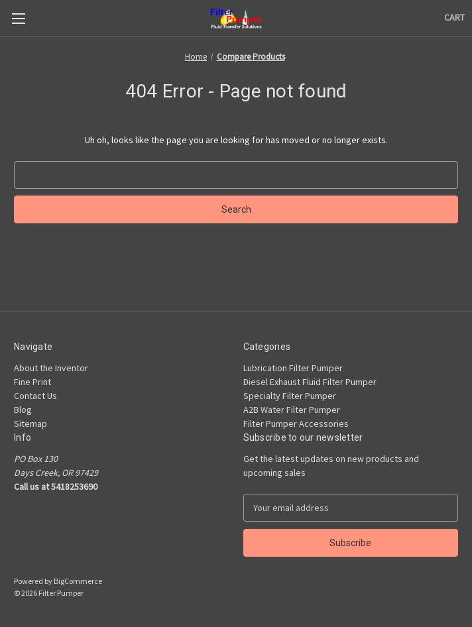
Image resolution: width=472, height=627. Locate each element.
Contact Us (35, 396)
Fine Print (32, 382)
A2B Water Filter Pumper (291, 410)
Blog (23, 410)
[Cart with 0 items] (454, 17)
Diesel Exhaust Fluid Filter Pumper (310, 382)
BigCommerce (78, 581)
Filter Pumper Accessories (296, 423)
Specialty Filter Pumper (289, 396)
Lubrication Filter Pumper (293, 368)
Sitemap (30, 423)
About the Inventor (51, 368)
